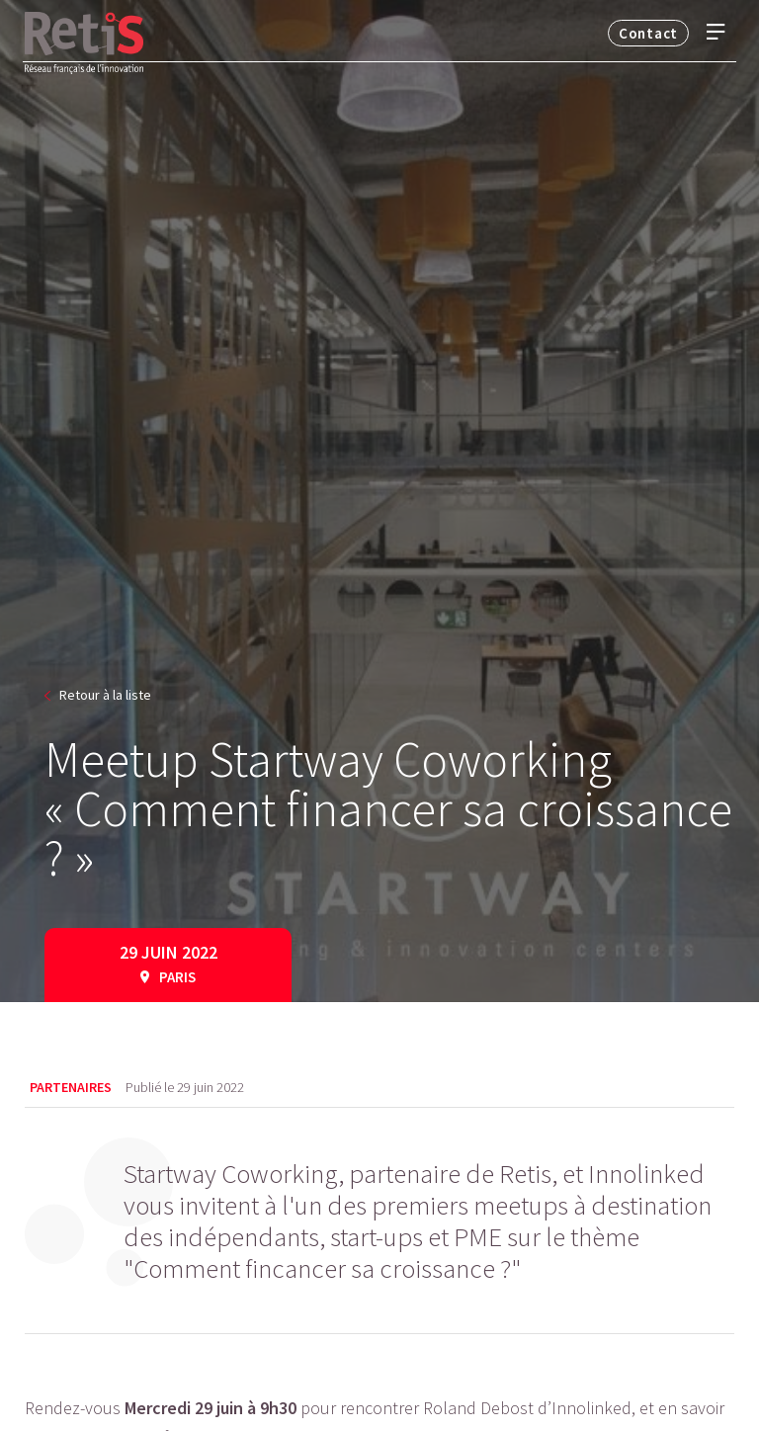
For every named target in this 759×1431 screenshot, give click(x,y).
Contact (648, 33)
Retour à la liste (105, 695)
